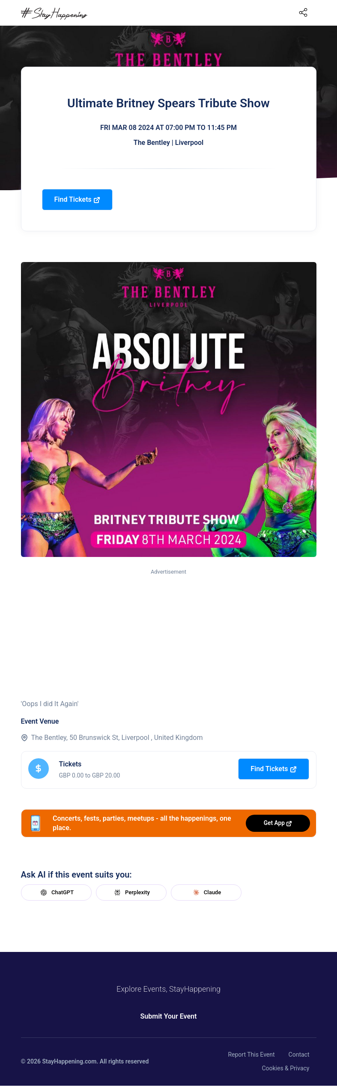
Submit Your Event (168, 1016)
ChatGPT (56, 892)
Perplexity (131, 892)
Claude (206, 892)
